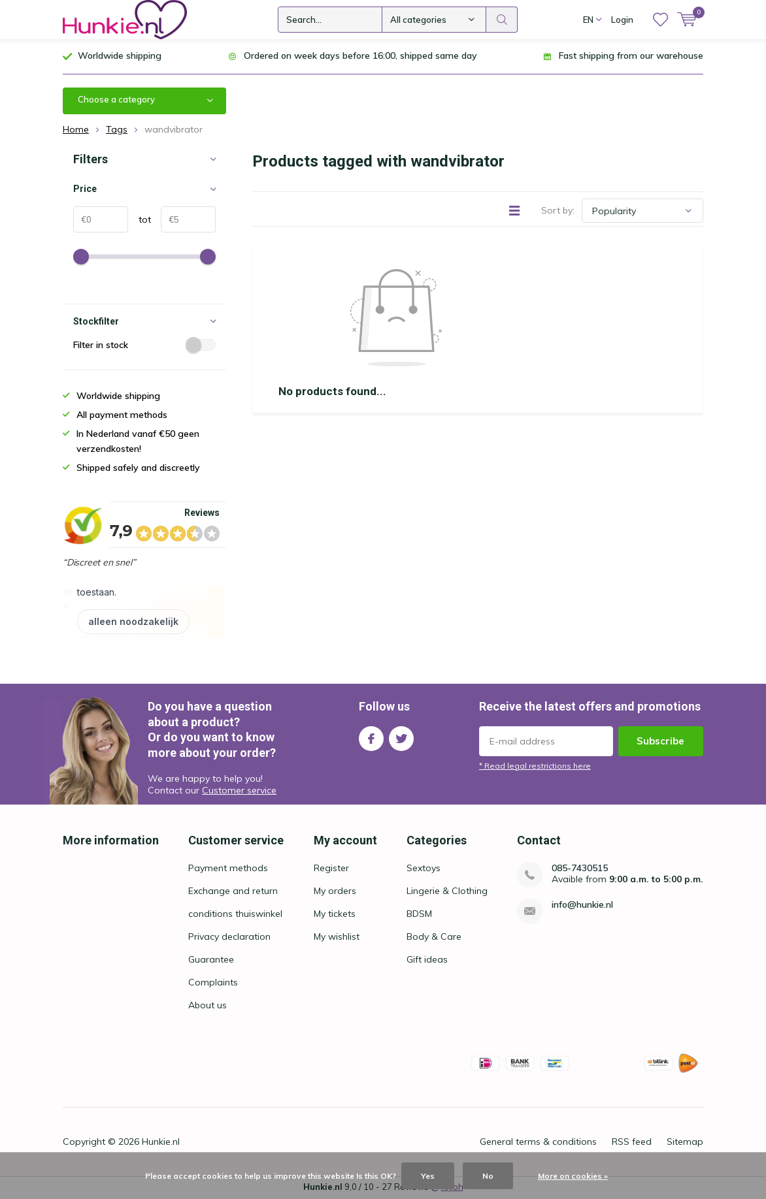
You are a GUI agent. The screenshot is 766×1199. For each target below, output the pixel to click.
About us (207, 1006)
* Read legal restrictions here (535, 766)
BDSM (419, 915)
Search (502, 20)
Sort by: (557, 211)
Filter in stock (144, 345)
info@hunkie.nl (582, 906)
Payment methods (228, 869)
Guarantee (211, 961)
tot (139, 221)
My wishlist (336, 938)
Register (331, 869)
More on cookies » (573, 1176)
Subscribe (660, 741)
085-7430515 (580, 869)
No (487, 1176)
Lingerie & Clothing (447, 892)
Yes (428, 1176)
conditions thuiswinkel (235, 915)
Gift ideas (427, 961)
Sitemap (685, 1143)
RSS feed (632, 1143)
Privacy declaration (229, 938)
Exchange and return (233, 892)
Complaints (213, 983)
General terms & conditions (538, 1143)
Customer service (239, 791)
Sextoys (424, 869)
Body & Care (434, 938)
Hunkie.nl (161, 1143)
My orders (335, 892)
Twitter (401, 736)
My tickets (335, 915)
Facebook (371, 736)
